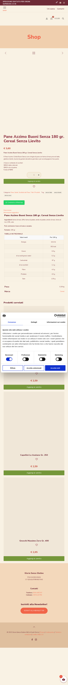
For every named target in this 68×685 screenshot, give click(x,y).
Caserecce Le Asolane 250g (34, 406)
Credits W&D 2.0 (37, 672)
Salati (16, 230)
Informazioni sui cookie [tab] (56, 322)
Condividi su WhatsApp (14, 240)
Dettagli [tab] (34, 322)
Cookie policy (50, 670)
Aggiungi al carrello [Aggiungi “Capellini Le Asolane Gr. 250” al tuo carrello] (34, 510)
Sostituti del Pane (24, 230)
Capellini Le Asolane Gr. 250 (34, 492)
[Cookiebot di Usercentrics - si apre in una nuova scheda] (55, 315)
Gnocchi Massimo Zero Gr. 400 (34, 578)
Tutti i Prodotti (35, 230)
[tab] (34, 247)
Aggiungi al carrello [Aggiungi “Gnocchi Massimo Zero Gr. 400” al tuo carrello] (34, 596)
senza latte (49, 230)
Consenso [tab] (12, 322)
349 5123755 (37, 632)
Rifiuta (12, 368)
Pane (12, 230)
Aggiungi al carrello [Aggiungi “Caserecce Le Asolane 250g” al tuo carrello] (34, 424)
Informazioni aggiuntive (11, 250)
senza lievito (57, 230)
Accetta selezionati (34, 368)
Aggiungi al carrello (34, 219)
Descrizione (7, 248)
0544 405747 (37, 630)
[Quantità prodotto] (34, 212)
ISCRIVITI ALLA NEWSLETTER (34, 648)
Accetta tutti (55, 368)
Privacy (42, 670)
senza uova (8, 233)
